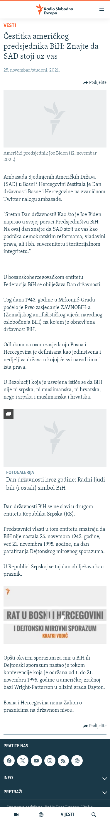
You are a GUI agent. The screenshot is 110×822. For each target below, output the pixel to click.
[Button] (95, 82)
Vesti (10, 25)
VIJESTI (67, 814)
